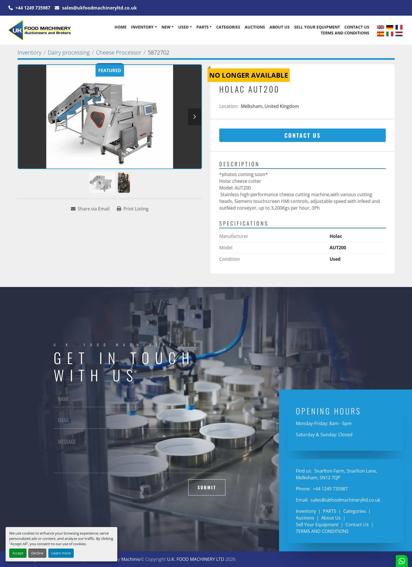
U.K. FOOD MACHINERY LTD (195, 559)
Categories (228, 27)
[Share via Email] (90, 208)
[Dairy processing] (69, 52)
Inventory (142, 27)
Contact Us (356, 27)
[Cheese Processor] (118, 52)
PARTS (202, 27)
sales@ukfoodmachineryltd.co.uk (99, 8)
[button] (144, 27)
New (166, 27)
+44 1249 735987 (32, 8)
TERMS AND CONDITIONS (345, 32)
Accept (17, 553)
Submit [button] (206, 487)
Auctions (255, 27)
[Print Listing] (132, 208)
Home (121, 27)
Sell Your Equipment (317, 27)
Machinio (130, 559)
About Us (280, 27)
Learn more (61, 553)
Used (183, 27)
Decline (37, 553)
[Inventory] (29, 52)
